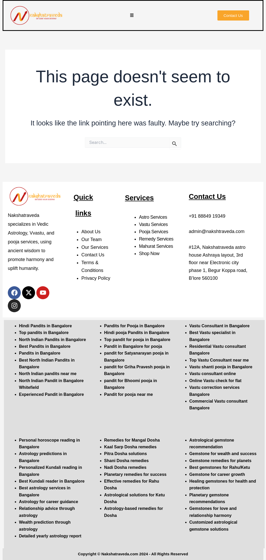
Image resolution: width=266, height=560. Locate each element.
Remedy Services (156, 239)
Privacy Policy (95, 278)
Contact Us (92, 254)
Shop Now (149, 253)
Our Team (91, 239)
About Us (91, 231)
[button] (132, 15)
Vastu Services (153, 224)
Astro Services (153, 217)
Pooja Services (153, 231)
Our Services (94, 247)
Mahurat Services (156, 246)
